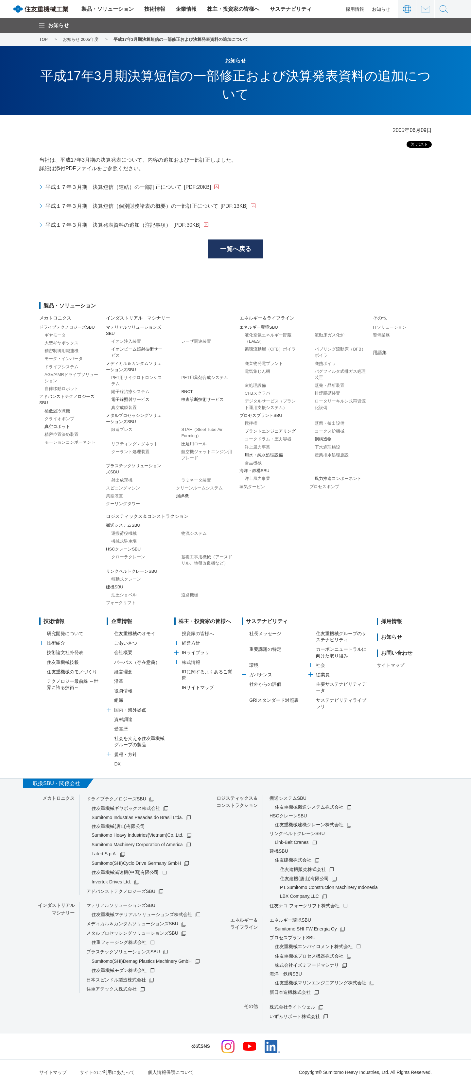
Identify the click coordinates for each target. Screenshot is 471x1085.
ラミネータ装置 (196, 480)
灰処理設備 (255, 386)
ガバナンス (260, 675)
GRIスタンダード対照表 (274, 700)
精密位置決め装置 (61, 435)
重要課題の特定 (265, 650)
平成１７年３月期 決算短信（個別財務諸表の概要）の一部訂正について (146, 206)
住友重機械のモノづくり (72, 672)
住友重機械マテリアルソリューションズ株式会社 (142, 915)
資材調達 (123, 720)
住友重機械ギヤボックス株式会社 (126, 809)
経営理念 (123, 672)
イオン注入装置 (126, 341)
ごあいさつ (125, 644)
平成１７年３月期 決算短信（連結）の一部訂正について (128, 187)
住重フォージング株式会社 (119, 943)
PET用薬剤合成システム (204, 378)
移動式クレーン (126, 579)
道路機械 (189, 595)
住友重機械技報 (63, 663)
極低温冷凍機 (57, 411)
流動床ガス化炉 (329, 335)
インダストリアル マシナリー (138, 318)
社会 (320, 665)
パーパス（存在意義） (137, 663)
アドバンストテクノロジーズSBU (120, 892)
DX (117, 764)
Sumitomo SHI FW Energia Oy (306, 929)
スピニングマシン (123, 488)
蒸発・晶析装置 (329, 386)
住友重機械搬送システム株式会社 (309, 808)
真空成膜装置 (124, 408)
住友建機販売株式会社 (303, 870)
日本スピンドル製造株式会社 (116, 980)
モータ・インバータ (63, 359)
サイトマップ (390, 666)
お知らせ (381, 9)
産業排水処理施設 (332, 455)
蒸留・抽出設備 (329, 423)
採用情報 (355, 9)
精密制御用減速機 (61, 351)
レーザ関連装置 (196, 341)
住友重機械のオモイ (134, 634)
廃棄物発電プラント (264, 364)
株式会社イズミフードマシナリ (307, 965)
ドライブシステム (61, 367)
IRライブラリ (195, 653)
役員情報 (123, 691)
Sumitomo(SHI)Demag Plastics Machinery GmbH (142, 961)
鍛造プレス (121, 430)
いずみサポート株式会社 (295, 1017)
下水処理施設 (327, 447)
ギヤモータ (55, 335)
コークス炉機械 (329, 432)
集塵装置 (114, 496)
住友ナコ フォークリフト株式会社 (305, 906)
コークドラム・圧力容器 (268, 439)
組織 (118, 701)
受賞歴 (121, 729)
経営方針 (191, 644)
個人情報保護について (171, 1073)
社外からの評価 (265, 685)
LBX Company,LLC (299, 897)
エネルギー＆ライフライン (266, 318)
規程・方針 (125, 755)
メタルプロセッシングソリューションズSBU (132, 933)
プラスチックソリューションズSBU (123, 952)
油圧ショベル (124, 595)
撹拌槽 (251, 423)
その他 (380, 318)
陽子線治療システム (130, 392)
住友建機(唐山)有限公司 (304, 879)
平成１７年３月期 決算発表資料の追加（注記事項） (123, 225)
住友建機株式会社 (293, 860)
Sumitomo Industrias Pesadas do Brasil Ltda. (137, 818)
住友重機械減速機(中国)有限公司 (125, 873)
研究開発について (65, 634)
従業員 (323, 675)
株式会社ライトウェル (292, 1008)
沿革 (118, 681)
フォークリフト (121, 603)
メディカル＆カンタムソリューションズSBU (132, 924)
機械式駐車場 (124, 541)
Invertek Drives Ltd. (111, 882)
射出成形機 (121, 480)
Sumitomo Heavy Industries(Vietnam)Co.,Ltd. (137, 835)
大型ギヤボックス (61, 343)
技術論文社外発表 (65, 653)
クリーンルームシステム (199, 488)
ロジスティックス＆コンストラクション (147, 517)
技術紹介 (56, 644)
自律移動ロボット (61, 389)
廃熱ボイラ (325, 364)
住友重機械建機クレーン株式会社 (309, 825)
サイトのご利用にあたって (107, 1073)
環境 (253, 665)
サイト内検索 (444, 9)
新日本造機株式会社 (290, 992)
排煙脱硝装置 (327, 394)
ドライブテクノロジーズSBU (116, 799)
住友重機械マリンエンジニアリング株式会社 (320, 983)
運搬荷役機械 (124, 534)
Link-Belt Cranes (292, 843)
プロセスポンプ (324, 487)
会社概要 (123, 653)
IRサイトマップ (198, 688)
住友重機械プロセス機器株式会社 (309, 956)
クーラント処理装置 (130, 452)
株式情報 (191, 663)
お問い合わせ (425, 9)
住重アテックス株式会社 (111, 990)
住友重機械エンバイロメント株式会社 (314, 947)
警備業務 (381, 335)
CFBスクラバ (257, 394)
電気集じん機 (257, 372)
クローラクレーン (128, 557)
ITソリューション (390, 327)
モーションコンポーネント (70, 443)
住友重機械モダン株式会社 (119, 971)
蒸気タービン (252, 487)
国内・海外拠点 (130, 710)
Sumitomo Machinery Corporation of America (137, 845)
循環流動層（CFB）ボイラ (270, 349)
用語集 (380, 353)
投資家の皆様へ (198, 634)
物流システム (194, 534)
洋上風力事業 (257, 447)
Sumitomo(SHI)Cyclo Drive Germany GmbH (136, 863)
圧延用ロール (194, 444)
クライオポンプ (59, 419)
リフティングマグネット (134, 444)
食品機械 (253, 463)
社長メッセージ (265, 634)
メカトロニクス (55, 318)
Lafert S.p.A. (104, 854)
